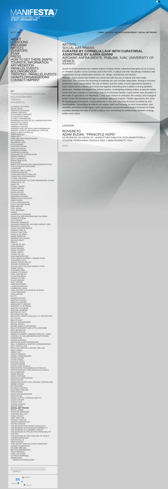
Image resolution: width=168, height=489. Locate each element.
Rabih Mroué (17, 374)
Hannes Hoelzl (18, 230)
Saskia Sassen (18, 404)
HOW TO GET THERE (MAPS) (31, 59)
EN (19, 32)
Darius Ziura (17, 190)
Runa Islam (16, 396)
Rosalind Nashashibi (21, 394)
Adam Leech (17, 109)
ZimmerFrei (16, 458)
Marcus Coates (18, 302)
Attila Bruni (17, 144)
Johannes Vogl (18, 260)
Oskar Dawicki (18, 354)
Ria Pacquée (17, 386)
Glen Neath (16, 220)
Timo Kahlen (17, 442)
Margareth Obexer (21, 304)
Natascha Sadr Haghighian (24, 342)
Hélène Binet (17, 240)
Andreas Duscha (19, 127)
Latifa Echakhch (19, 286)
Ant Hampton (17, 140)
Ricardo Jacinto (19, 388)
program (18, 45)
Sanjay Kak (16, 402)
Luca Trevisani (18, 292)
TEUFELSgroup (18, 424)
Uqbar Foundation (20, 446)
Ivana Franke (17, 248)
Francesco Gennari (21, 214)
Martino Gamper (19, 310)
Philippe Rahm (18, 362)
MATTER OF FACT (18, 312)
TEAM (15, 53)
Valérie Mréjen (18, 448)
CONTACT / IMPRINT (25, 80)
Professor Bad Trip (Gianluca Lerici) (30, 370)
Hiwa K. (14, 242)
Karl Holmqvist (19, 274)
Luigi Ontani (17, 294)
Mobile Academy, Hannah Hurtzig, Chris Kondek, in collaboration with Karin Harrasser (31, 336)
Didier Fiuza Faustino (21, 198)
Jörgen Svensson (20, 264)
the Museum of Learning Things (27, 430)
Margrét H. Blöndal (21, 306)
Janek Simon (17, 252)
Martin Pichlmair (19, 308)
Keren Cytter (18, 278)
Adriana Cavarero (20, 111)
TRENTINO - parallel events (33, 74)
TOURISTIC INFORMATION (29, 62)
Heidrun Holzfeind (20, 238)
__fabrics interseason (22, 460)
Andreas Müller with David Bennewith (30, 129)
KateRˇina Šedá (18, 276)
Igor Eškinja (17, 246)
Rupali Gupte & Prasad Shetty (26, 398)
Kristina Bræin (18, 284)
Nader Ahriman (18, 340)
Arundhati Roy (18, 142)
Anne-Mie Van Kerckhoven (24, 139)
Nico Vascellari (19, 346)
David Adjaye (17, 192)
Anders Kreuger (19, 124)
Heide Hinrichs (18, 236)
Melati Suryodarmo (21, 322)
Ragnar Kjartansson (22, 378)
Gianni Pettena (18, 218)
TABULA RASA (17, 416)
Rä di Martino (17, 372)
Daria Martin (17, 188)
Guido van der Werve (21, 228)
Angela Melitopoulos (22, 132)
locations (19, 42)
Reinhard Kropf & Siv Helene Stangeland (32, 382)
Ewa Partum (17, 206)
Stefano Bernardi (20, 412)
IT (15, 32)
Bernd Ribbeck (18, 156)
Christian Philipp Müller (23, 174)
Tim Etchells (17, 440)
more (65, 146)
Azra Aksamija (18, 149)
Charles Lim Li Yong (21, 170)
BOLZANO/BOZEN (21, 96)
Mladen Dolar (18, 332)
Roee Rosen (17, 392)
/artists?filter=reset (126, 32)
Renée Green (17, 384)
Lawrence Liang (19, 288)
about (16, 39)
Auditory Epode (19, 146)
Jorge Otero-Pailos (21, 262)
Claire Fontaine (19, 178)
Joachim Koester (19, 256)
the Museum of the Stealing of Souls (30, 436)
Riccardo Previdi (19, 390)
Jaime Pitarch (18, 250)
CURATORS (19, 50)
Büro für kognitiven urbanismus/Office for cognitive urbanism (31, 165)
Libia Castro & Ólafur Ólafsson (27, 290)
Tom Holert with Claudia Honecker (29, 444)
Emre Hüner (17, 200)
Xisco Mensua (18, 452)
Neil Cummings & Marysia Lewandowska (31, 344)
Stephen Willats (19, 414)
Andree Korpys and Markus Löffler (29, 131)
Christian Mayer (19, 172)
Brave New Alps (19, 160)
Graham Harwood (20, 222)
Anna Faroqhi (18, 134)
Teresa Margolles (20, 422)
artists (17, 48)
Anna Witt (16, 136)
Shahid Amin (17, 406)
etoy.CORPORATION (20, 202)
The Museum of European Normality (29, 428)
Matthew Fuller (19, 314)
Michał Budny (18, 324)
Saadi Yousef (17, 400)
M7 (12, 91)
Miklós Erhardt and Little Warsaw (29, 328)
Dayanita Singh (18, 194)
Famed (14, 212)
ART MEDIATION (22, 65)
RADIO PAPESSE (18, 376)
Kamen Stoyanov (19, 272)
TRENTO (16, 99)
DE (12, 32)
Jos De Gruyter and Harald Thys (27, 266)
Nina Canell (17, 350)
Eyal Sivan (16, 208)
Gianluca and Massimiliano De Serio (29, 216)
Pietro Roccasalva (20, 366)
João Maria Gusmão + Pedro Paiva (28, 258)
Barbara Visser (19, 150)
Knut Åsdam (17, 282)
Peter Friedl (17, 360)
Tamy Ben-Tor (17, 418)
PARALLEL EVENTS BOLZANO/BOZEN (25, 70)
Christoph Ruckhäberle (23, 176)
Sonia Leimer (17, 410)
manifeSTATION (18, 298)
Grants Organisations (30, 77)
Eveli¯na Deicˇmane (20, 204)
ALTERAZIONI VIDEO (20, 117)
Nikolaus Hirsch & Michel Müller (28, 348)
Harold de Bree (19, 234)
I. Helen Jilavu (18, 244)
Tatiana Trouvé (18, 420)
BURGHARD (16, 162)
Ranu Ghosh (17, 380)
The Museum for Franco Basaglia (28, 426)
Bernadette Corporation (24, 154)
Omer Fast (16, 352)
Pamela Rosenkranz (21, 356)
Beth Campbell (18, 159)
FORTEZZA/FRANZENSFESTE (28, 94)
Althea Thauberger (21, 119)
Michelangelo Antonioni (23, 326)
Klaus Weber (17, 280)
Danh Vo (15, 184)
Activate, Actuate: (20, 107)
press (16, 56)
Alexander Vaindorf (21, 114)
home (101, 32)
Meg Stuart (17, 320)
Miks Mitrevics (18, 330)
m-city (14, 296)
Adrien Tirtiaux (18, 112)
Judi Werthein (18, 270)
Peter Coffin (17, 358)
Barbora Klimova (20, 152)
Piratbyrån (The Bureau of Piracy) (28, 368)
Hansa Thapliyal (19, 232)
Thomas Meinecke (20, 438)
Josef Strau (17, 268)
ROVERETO (17, 102)
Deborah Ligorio (19, 196)
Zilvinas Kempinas (20, 456)
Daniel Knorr (17, 186)
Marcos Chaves (19, 300)
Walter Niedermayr (21, 450)
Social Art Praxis (20, 408)
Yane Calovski (18, 454)
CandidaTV (16, 168)
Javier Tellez (17, 254)
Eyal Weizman (17, 210)
